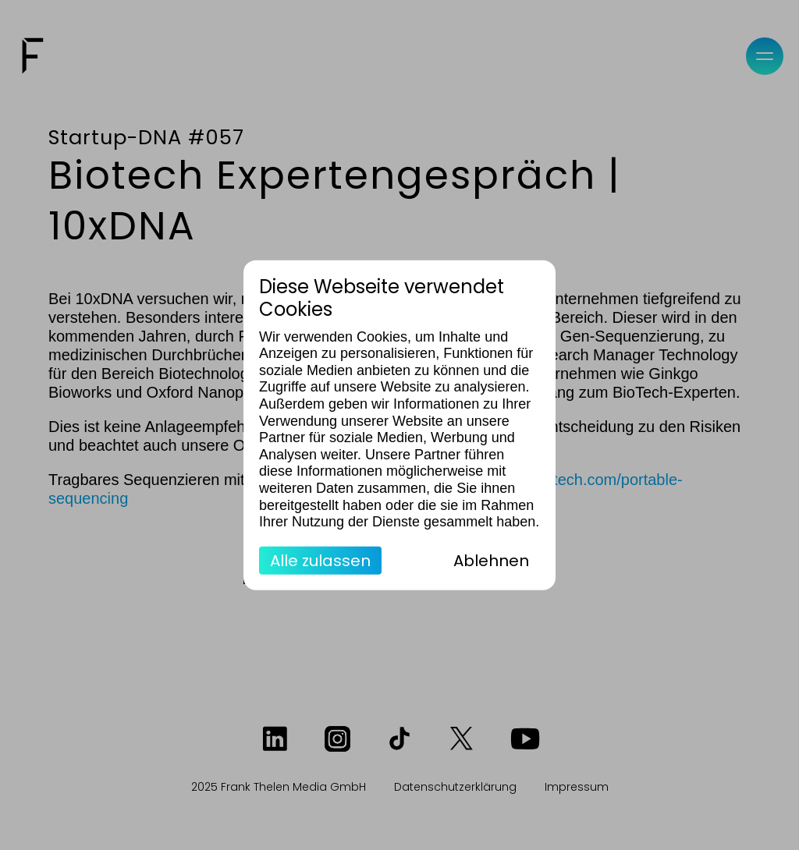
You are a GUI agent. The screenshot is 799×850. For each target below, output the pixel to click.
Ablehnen (491, 560)
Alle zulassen (320, 560)
